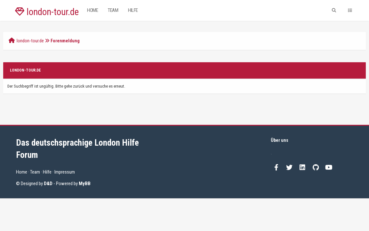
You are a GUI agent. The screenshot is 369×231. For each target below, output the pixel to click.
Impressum (64, 172)
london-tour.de (47, 11)
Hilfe (133, 10)
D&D (48, 183)
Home (92, 10)
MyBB (85, 183)
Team (113, 10)
